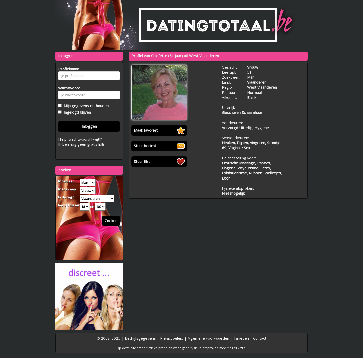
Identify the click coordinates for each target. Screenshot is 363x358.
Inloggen (89, 126)
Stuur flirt (142, 161)
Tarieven (241, 338)
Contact (259, 338)
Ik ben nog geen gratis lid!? (81, 144)
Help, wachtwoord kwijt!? (80, 139)
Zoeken (111, 220)
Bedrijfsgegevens (140, 338)
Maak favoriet (146, 130)
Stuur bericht (145, 145)
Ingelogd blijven (76, 112)
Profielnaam (68, 68)
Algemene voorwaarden (208, 338)
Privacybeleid (171, 338)
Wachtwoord (68, 88)
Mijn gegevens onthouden (85, 105)
